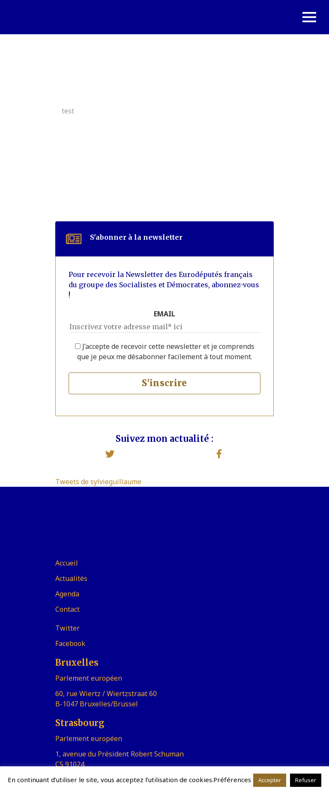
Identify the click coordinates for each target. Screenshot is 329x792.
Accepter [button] (269, 780)
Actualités (71, 578)
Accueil (66, 563)
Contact (67, 609)
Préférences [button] (232, 779)
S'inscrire (164, 383)
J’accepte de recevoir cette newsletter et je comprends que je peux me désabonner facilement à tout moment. (164, 351)
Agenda (67, 593)
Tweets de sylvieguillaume (98, 481)
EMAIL (164, 314)
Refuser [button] (305, 780)
